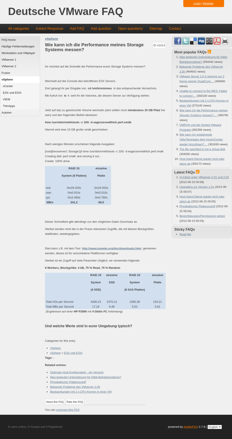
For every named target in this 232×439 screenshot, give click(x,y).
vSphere (7, 79)
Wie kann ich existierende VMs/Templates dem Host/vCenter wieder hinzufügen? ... (201, 139)
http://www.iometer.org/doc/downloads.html (111, 248)
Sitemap (155, 28)
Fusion (6, 73)
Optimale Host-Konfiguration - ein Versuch (77, 372)
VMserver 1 (9, 59)
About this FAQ (55, 402)
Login (197, 3)
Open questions (130, 28)
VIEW (6, 99)
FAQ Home (9, 39)
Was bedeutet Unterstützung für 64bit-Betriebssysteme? (85, 377)
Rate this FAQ (75, 402)
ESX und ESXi (12, 92)
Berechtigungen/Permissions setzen (202, 216)
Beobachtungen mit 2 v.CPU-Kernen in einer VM (80, 391)
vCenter (8, 86)
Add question (101, 28)
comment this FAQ (68, 409)
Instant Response (49, 28)
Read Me (185, 234)
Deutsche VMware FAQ (65, 11)
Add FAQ (77, 28)
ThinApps (9, 106)
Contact (175, 28)
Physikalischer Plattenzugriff (68, 382)
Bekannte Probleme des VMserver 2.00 (75, 387)
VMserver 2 (9, 66)
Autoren (7, 112)
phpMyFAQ (191, 426)
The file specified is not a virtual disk (202, 149)
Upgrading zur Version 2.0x (196, 187)
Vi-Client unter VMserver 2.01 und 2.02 (204, 177)
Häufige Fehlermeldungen (18, 46)
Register (208, 3)
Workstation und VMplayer (18, 53)
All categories (18, 28)
